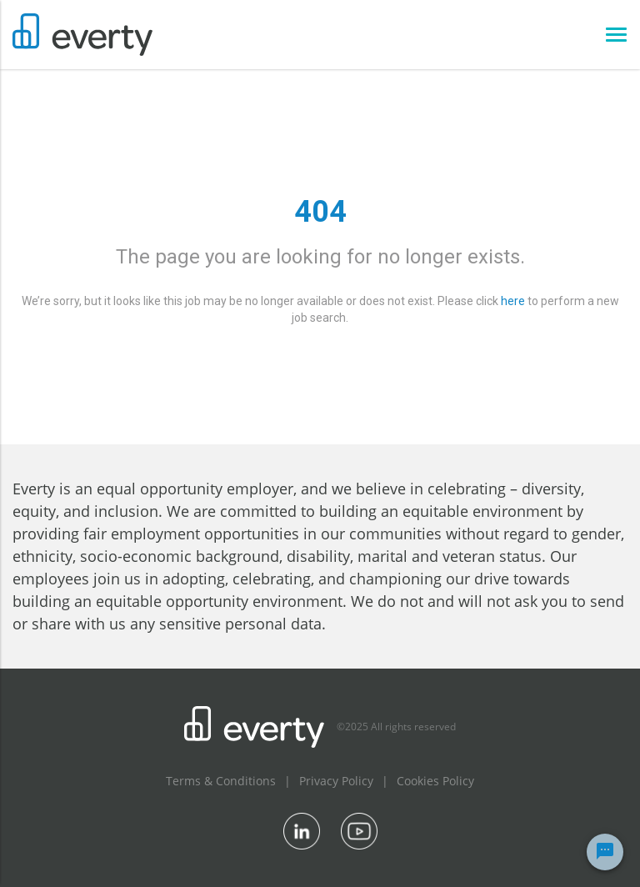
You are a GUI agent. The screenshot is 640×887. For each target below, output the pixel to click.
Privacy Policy (336, 781)
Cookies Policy (435, 781)
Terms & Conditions (221, 781)
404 (320, 211)
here (513, 301)
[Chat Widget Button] (605, 852)
